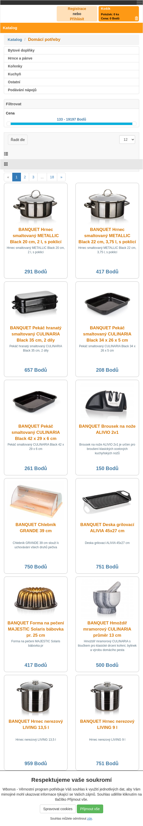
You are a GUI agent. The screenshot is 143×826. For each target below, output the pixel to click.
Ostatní (14, 82)
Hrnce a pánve (20, 58)
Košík (106, 8)
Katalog (15, 39)
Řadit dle (18, 140)
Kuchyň (14, 74)
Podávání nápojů (22, 90)
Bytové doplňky (21, 50)
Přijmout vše (90, 809)
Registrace (77, 9)
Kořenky (15, 66)
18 (52, 177)
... (42, 177)
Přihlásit (77, 19)
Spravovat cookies (57, 809)
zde (89, 818)
